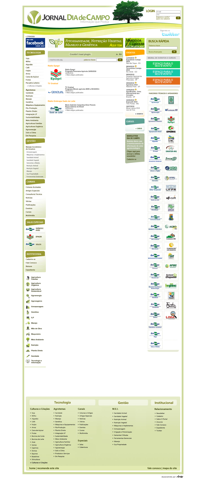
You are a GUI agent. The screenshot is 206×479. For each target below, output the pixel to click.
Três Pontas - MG (132, 102)
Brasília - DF (133, 93)
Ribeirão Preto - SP (133, 85)
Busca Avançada (155, 52)
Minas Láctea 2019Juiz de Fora (133, 108)
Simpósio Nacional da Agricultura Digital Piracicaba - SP (134, 77)
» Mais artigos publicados (74, 75)
